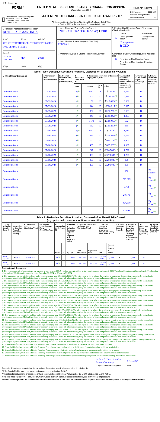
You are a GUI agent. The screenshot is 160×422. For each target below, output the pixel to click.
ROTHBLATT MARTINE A (20, 32)
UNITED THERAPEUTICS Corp (77, 31)
